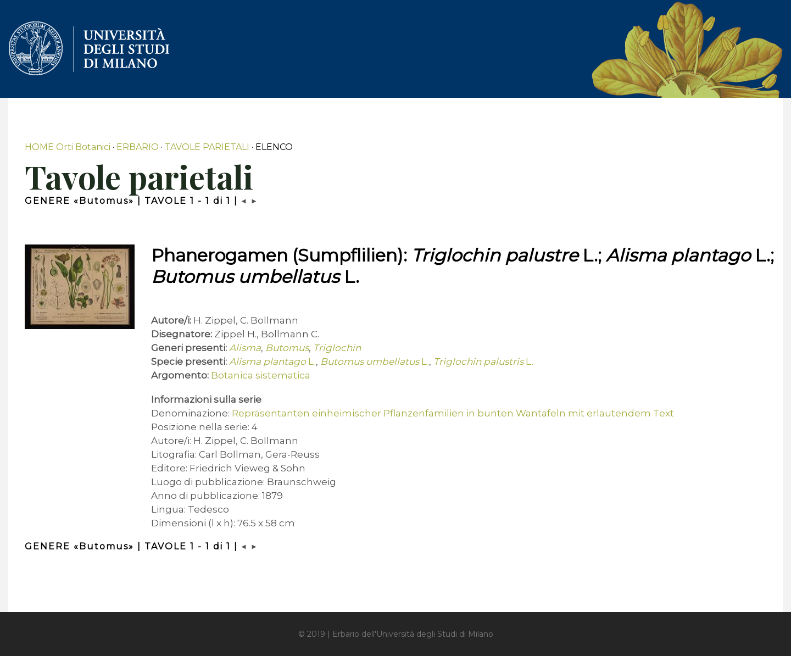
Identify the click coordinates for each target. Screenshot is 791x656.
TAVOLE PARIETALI (207, 147)
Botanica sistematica (260, 375)
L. (272, 361)
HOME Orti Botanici (67, 147)
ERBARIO (137, 147)
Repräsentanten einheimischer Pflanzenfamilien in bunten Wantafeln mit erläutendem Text (453, 413)
